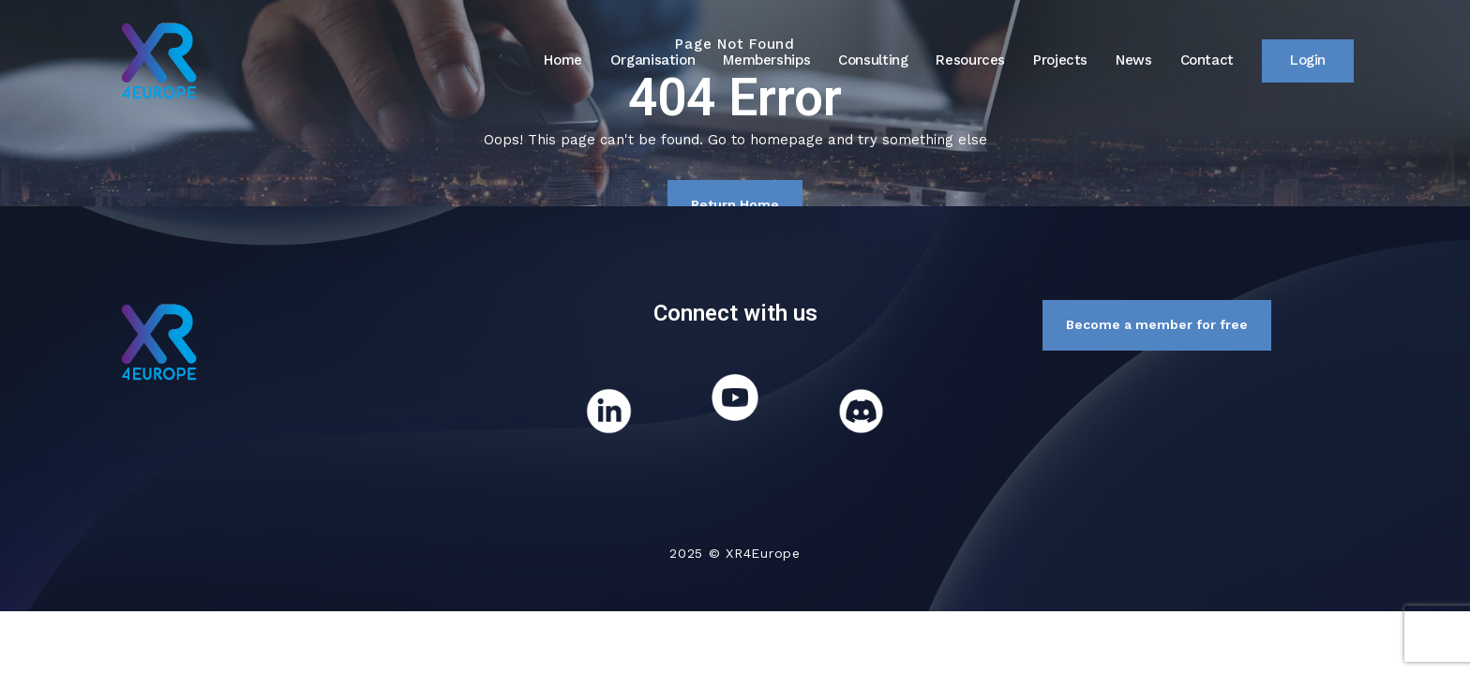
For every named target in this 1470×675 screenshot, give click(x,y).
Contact (1207, 60)
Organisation (653, 60)
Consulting (873, 60)
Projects (1060, 60)
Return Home (735, 204)
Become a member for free (1157, 324)
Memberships (766, 60)
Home (563, 60)
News (1134, 60)
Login (1308, 60)
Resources (970, 60)
